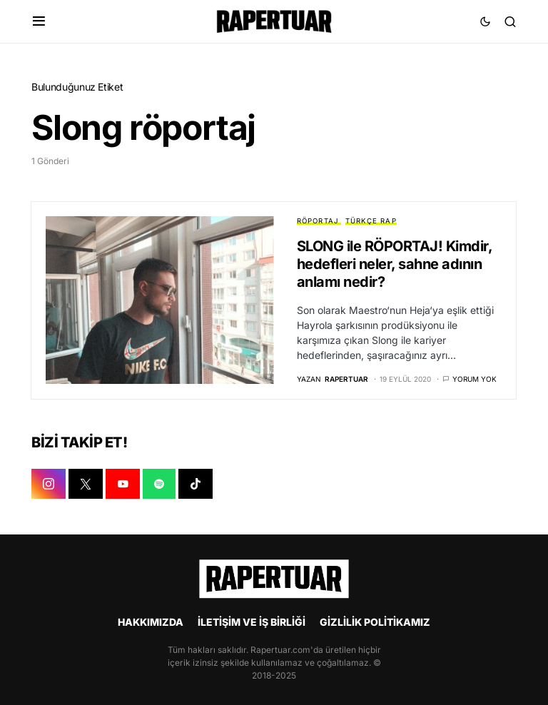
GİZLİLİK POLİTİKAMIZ (375, 622)
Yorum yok (474, 379)
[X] (85, 484)
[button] (38, 21)
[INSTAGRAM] (48, 484)
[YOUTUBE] (123, 484)
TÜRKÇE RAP (371, 221)
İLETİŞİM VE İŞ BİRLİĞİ (251, 622)
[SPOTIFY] (159, 484)
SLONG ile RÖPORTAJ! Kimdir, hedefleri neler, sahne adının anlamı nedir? (394, 264)
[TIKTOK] (195, 484)
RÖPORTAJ (318, 221)
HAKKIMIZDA (150, 622)
